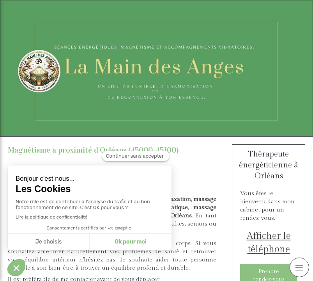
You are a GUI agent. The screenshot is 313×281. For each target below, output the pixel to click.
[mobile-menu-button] (299, 267)
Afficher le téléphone (269, 243)
